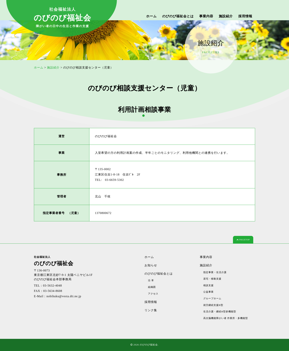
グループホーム (212, 298)
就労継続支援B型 (213, 305)
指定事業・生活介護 (215, 272)
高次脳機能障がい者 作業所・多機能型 (225, 318)
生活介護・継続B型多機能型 (219, 311)
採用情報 (245, 16)
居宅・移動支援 (212, 279)
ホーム (151, 16)
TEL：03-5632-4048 (48, 285)
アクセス (153, 293)
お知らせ (150, 265)
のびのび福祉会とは (178, 16)
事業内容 (206, 16)
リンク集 (150, 310)
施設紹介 (226, 16)
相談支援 (208, 285)
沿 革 (151, 280)
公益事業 (208, 292)
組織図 (152, 287)
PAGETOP (243, 239)
